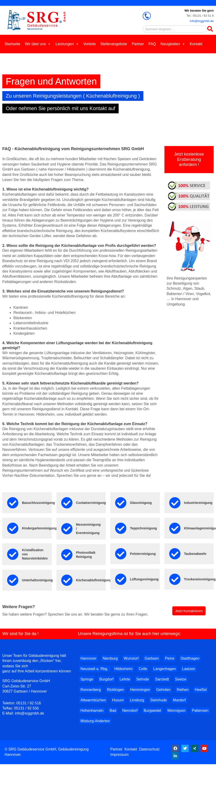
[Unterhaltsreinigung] (13, 580)
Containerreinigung (91, 503)
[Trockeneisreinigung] (175, 579)
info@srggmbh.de (202, 21)
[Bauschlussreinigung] (13, 503)
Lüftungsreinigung (144, 579)
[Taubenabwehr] (175, 554)
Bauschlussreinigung (38, 503)
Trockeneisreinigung (200, 579)
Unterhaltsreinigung (37, 580)
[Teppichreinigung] (121, 528)
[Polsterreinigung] (121, 554)
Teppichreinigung (143, 528)
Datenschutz (149, 749)
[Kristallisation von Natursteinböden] (13, 554)
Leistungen (67, 44)
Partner (138, 44)
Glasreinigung (141, 503)
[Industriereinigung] (175, 503)
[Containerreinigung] (67, 503)
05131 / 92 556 (26, 708)
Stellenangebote (113, 44)
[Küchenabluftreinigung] (67, 580)
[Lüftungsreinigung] (121, 579)
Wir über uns (38, 44)
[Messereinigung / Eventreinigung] (67, 528)
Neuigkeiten (172, 44)
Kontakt (196, 44)
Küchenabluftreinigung (93, 580)
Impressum (119, 755)
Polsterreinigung (143, 554)
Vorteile (89, 44)
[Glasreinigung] (121, 503)
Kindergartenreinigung (39, 528)
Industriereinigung (198, 503)
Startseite (12, 44)
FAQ (152, 44)
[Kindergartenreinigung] (13, 528)
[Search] (210, 28)
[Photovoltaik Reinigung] (67, 554)
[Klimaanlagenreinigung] (175, 528)
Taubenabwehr (195, 554)
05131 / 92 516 (28, 703)
